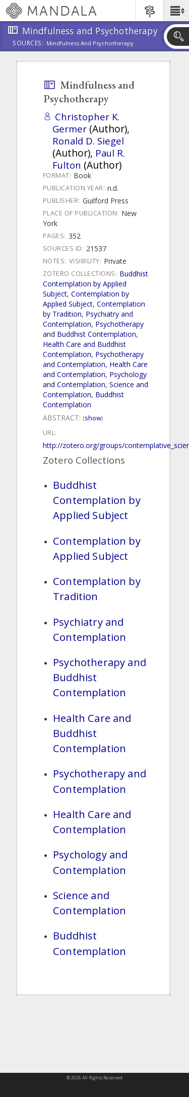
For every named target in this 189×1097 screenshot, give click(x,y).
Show (93, 417)
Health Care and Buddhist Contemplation (84, 349)
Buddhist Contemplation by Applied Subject (95, 284)
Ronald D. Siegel (88, 140)
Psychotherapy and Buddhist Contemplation (93, 329)
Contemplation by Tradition (97, 588)
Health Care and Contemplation (95, 369)
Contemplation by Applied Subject (86, 299)
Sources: (28, 43)
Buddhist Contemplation (83, 399)
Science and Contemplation (89, 902)
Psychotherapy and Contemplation (93, 359)
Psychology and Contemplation (95, 379)
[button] (176, 10)
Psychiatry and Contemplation (88, 319)
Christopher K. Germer (85, 122)
